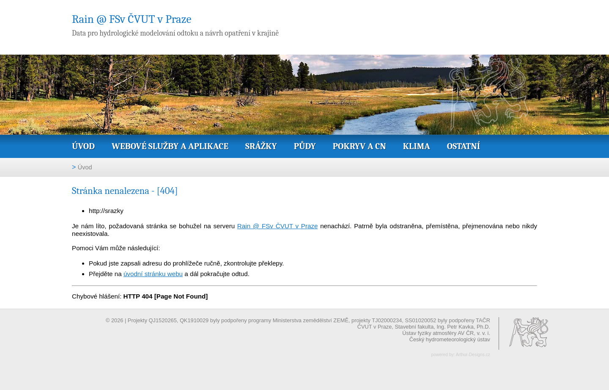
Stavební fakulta (414, 327)
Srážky (261, 146)
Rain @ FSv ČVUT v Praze (277, 226)
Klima (416, 146)
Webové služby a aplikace (170, 146)
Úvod (83, 146)
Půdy (305, 146)
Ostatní (463, 146)
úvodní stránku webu (153, 273)
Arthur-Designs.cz (473, 354)
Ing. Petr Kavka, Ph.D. (463, 327)
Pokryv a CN (359, 146)
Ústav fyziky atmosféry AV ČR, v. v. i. (446, 333)
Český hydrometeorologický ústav (449, 339)
